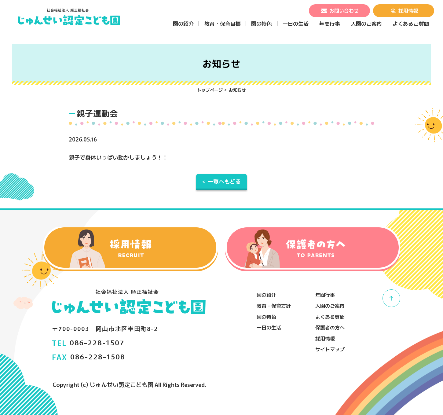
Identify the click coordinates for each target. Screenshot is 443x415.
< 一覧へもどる (221, 181)
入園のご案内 (366, 23)
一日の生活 (296, 23)
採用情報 (403, 10)
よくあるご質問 (411, 23)
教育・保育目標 (222, 23)
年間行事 (329, 23)
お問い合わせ (339, 10)
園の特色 (261, 23)
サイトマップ (330, 349)
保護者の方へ (330, 327)
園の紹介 (183, 23)
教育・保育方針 (274, 305)
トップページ (210, 90)
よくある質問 (330, 316)
